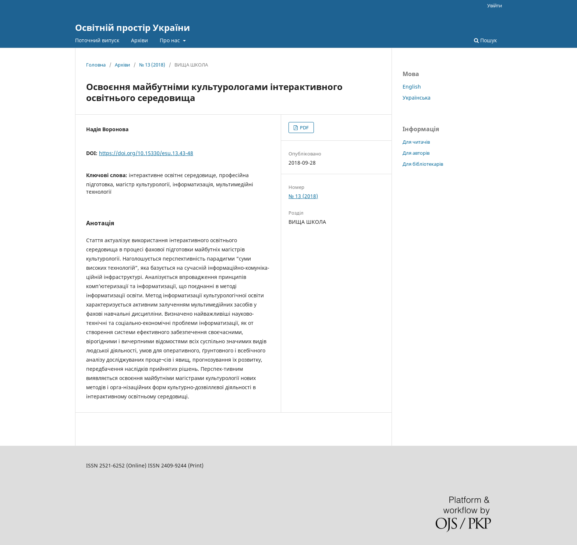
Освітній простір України (132, 27)
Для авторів (416, 153)
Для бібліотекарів (423, 164)
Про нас (170, 40)
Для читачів (416, 142)
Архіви (139, 40)
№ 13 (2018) (152, 64)
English (412, 86)
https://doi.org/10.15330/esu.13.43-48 (146, 153)
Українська (417, 97)
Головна (96, 64)
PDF (304, 127)
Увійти (494, 5)
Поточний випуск (97, 40)
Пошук (485, 40)
